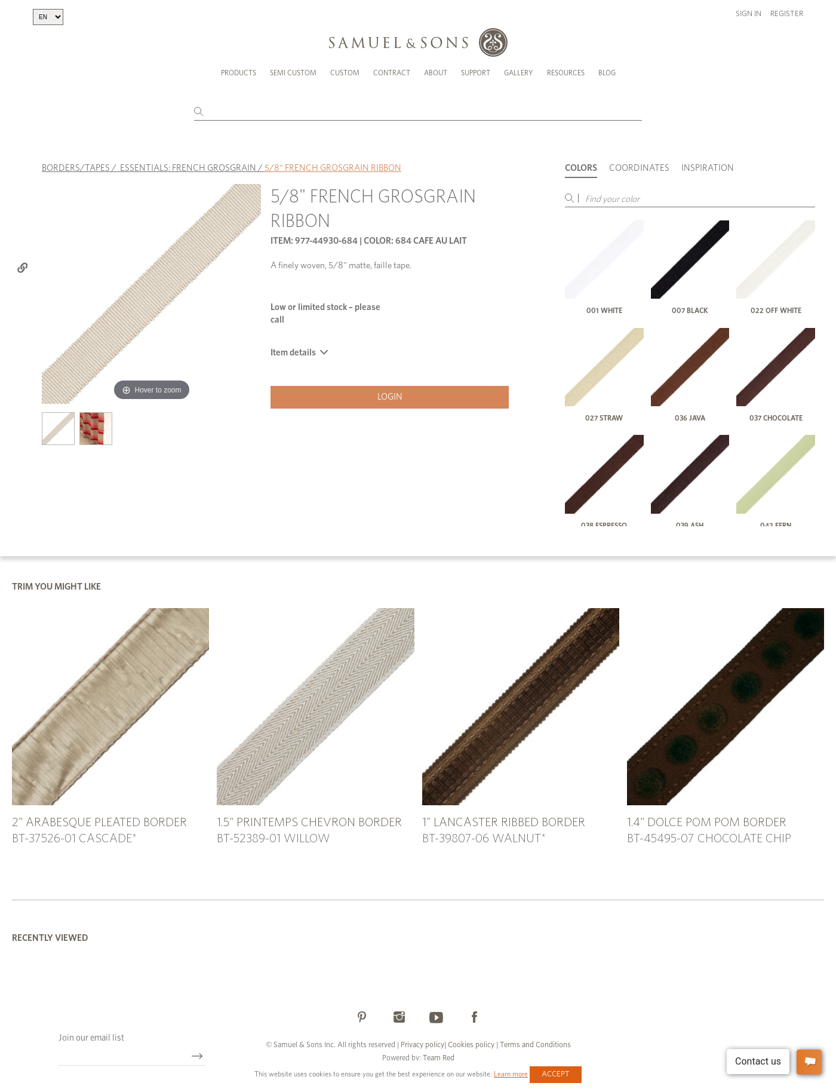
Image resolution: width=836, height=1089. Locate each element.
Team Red (438, 1058)
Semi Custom (293, 72)
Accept (556, 1074)
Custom (344, 72)
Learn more (511, 1074)
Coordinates (639, 168)
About (435, 72)
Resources (566, 72)
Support (475, 72)
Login (389, 396)
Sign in (748, 14)
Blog (607, 72)
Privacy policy (422, 1045)
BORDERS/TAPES (76, 168)
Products (238, 72)
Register (786, 14)
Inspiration (707, 168)
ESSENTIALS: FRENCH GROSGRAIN (188, 168)
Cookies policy (471, 1045)
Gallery (518, 72)
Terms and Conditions (534, 1045)
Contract (391, 72)
